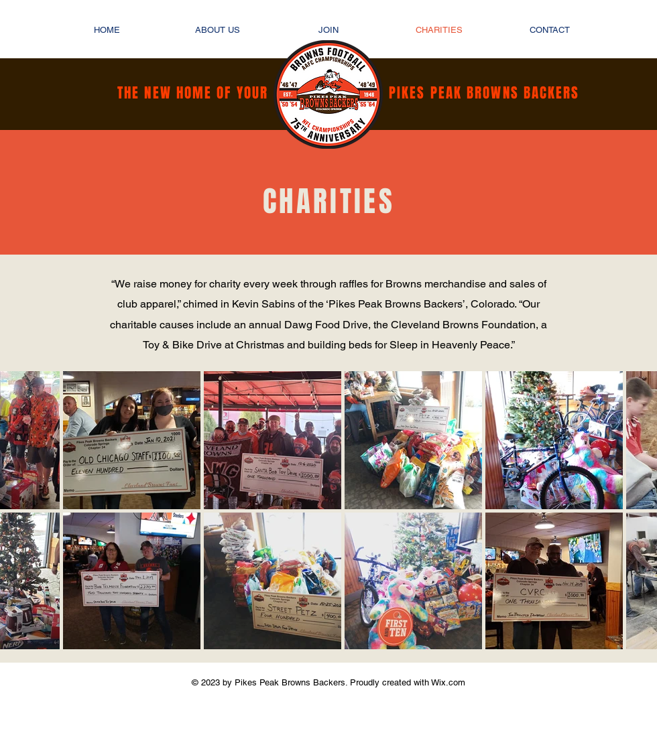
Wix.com (447, 682)
